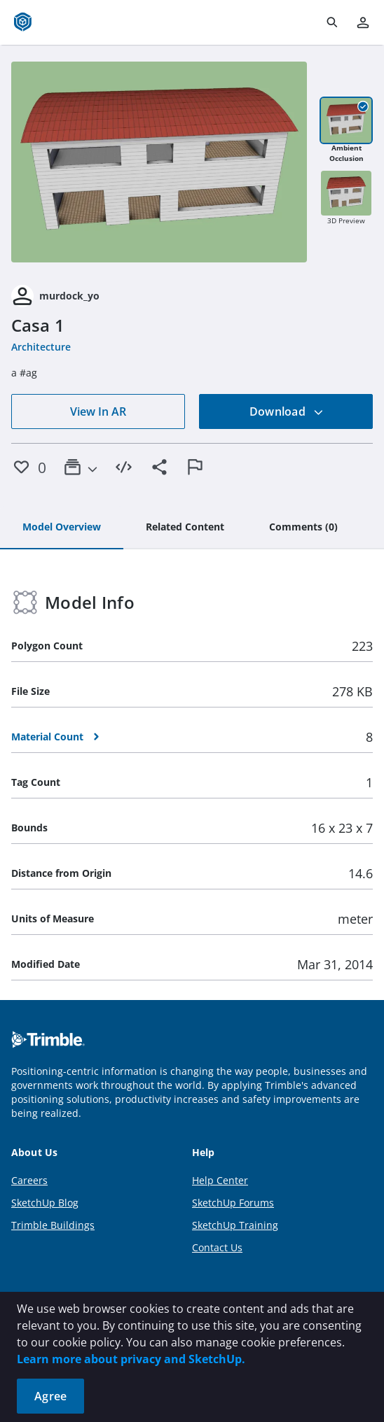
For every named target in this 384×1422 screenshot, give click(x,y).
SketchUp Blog (44, 1202)
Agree (50, 1396)
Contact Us (217, 1247)
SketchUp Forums (233, 1202)
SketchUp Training (235, 1225)
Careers (29, 1180)
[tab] (61, 527)
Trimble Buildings (53, 1225)
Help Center (220, 1180)
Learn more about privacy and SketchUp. (131, 1359)
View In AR (98, 411)
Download (286, 411)
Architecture (41, 346)
